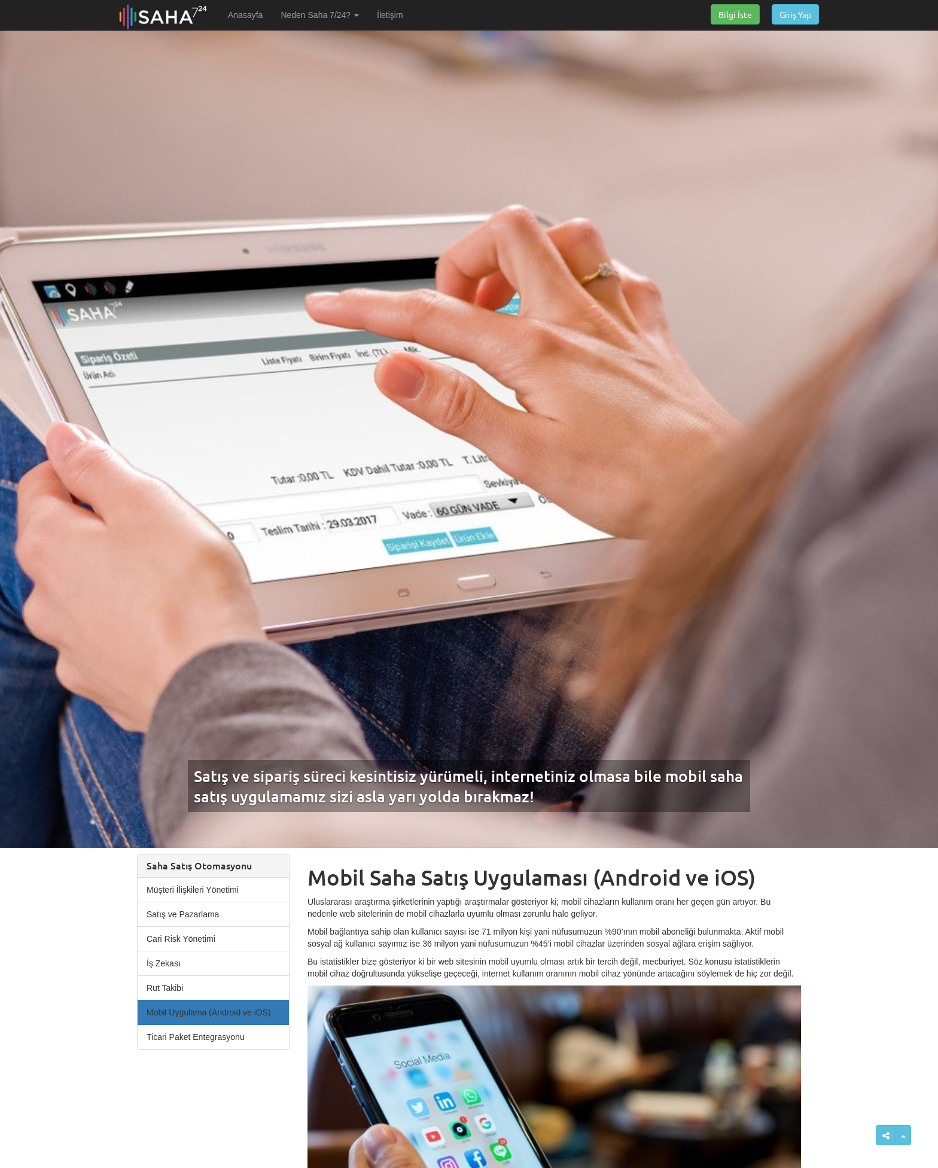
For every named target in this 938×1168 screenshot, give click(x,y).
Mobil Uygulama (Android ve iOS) (209, 1012)
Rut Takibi (165, 988)
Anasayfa (245, 15)
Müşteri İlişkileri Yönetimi (193, 890)
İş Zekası (164, 963)
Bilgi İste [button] (735, 14)
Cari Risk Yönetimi (181, 939)
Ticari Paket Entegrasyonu (196, 1037)
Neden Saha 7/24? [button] (320, 15)
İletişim (390, 15)
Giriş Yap (795, 14)
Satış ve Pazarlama (183, 914)
